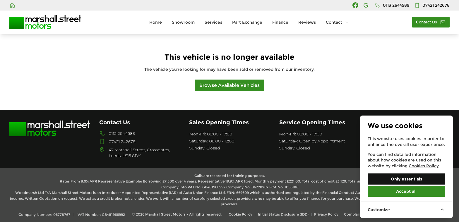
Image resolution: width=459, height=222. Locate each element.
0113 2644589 (122, 133)
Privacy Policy (326, 214)
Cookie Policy (240, 214)
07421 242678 (122, 141)
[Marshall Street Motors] (12, 5)
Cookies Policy (424, 165)
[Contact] (432, 5)
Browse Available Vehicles (229, 85)
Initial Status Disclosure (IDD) (283, 214)
